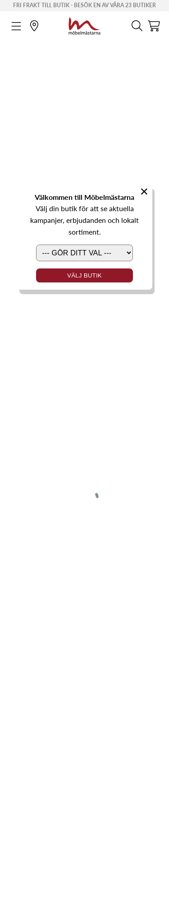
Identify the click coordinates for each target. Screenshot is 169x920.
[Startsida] (84, 25)
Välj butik (84, 275)
